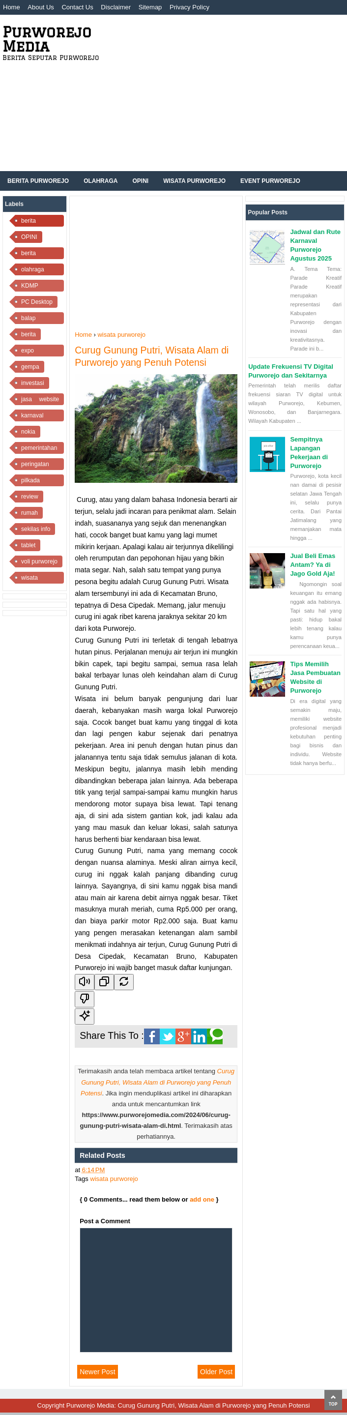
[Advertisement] (225, 97)
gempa (30, 366)
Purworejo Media (46, 39)
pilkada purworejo (34, 481)
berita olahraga (32, 254)
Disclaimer (116, 7)
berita (28, 334)
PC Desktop (37, 301)
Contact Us (77, 7)
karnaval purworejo (34, 416)
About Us (41, 7)
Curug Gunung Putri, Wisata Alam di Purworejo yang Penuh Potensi (157, 1081)
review (29, 496)
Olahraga (100, 180)
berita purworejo (34, 222)
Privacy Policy (189, 7)
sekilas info (35, 529)
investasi (32, 383)
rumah (29, 512)
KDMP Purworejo (34, 287)
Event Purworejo (270, 180)
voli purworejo (39, 561)
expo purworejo (34, 351)
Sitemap (150, 7)
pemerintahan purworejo (39, 449)
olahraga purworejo (34, 270)
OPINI (29, 237)
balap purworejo (34, 319)
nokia (28, 431)
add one (202, 1199)
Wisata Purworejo (194, 180)
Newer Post (97, 1372)
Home (11, 7)
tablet (28, 545)
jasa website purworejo (40, 400)
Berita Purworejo (38, 180)
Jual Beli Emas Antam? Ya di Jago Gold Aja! (312, 564)
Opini (140, 180)
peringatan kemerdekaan (39, 465)
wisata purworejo (34, 579)
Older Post (216, 1372)
